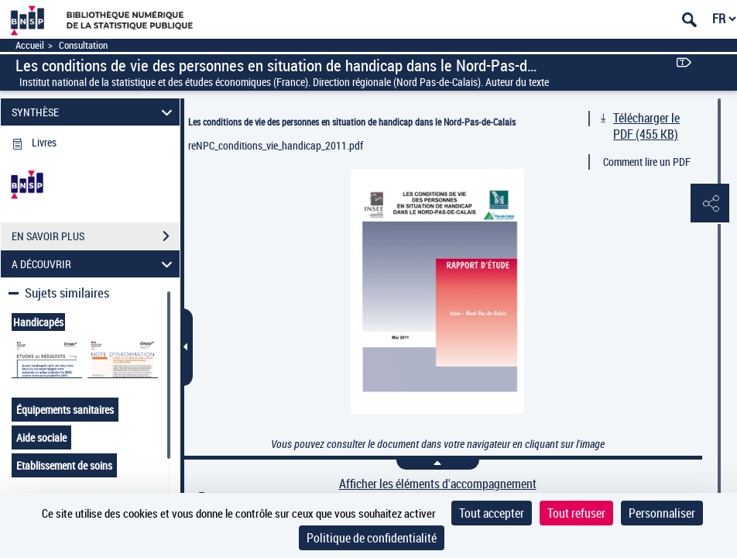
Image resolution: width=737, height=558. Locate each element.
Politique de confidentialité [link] (372, 537)
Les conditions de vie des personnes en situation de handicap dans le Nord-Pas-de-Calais (352, 121)
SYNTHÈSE (94, 112)
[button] (710, 204)
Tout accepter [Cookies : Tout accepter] (491, 513)
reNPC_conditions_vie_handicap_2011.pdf (275, 145)
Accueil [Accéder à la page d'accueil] (29, 45)
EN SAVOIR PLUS (96, 236)
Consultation (83, 45)
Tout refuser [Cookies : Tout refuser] (576, 513)
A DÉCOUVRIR (94, 263)
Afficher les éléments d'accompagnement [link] (437, 484)
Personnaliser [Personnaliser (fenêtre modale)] (662, 513)
